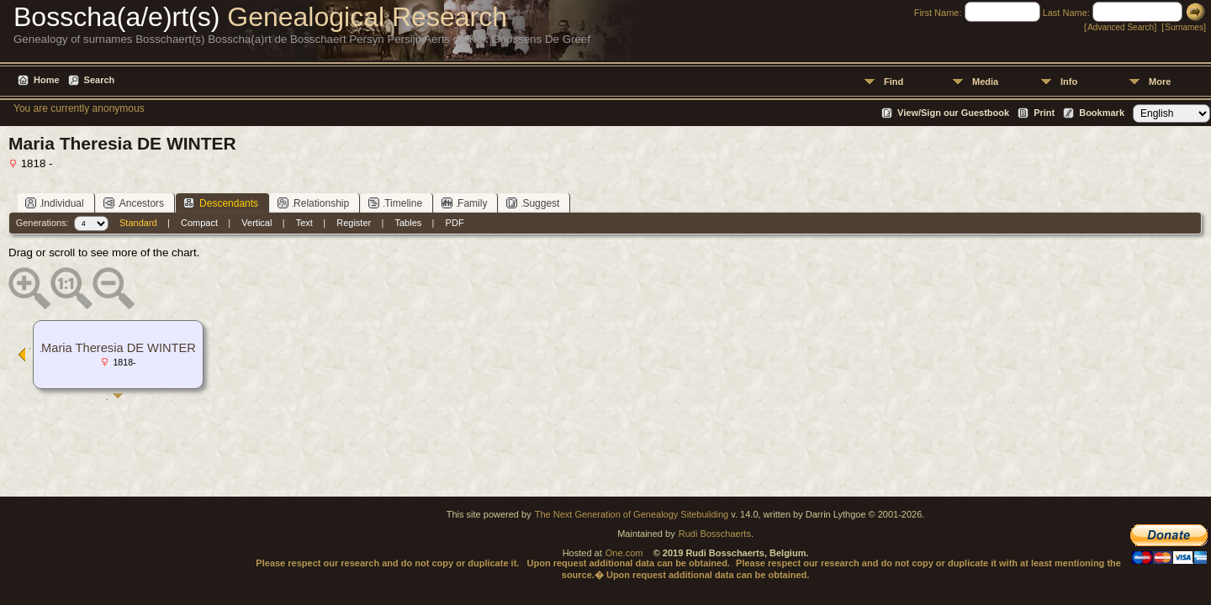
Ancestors (133, 203)
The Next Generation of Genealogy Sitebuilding (632, 514)
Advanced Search (1120, 27)
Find (893, 81)
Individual (54, 203)
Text (304, 223)
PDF (455, 223)
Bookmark (1101, 113)
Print (1044, 113)
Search (99, 80)
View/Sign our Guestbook (953, 113)
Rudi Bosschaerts (715, 534)
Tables (408, 223)
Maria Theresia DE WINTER (118, 348)
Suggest (532, 203)
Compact (199, 223)
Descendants (220, 203)
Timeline (395, 203)
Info (1068, 81)
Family (464, 203)
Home (47, 80)
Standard (138, 223)
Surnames (1184, 27)
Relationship (313, 203)
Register (353, 223)
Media (985, 81)
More (1160, 81)
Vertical (256, 223)
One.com (624, 553)
